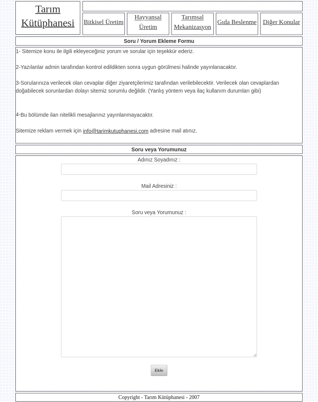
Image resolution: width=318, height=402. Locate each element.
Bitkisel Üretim (103, 22)
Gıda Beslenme (237, 22)
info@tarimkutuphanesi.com (115, 131)
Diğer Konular (281, 22)
